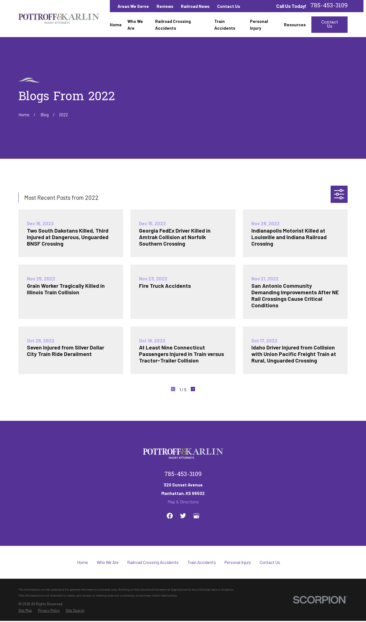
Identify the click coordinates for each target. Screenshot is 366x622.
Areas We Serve (133, 6)
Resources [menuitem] (295, 24)
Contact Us (228, 6)
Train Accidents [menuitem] (224, 25)
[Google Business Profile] (196, 516)
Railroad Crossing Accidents (153, 562)
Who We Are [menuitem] (135, 25)
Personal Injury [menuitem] (259, 25)
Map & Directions (183, 501)
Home (82, 562)
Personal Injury (237, 562)
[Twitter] (183, 516)
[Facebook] (170, 516)
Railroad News (195, 6)
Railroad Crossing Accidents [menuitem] (173, 25)
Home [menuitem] (116, 24)
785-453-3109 (329, 6)
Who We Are (108, 562)
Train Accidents (201, 562)
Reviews (165, 6)
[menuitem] (25, 610)
